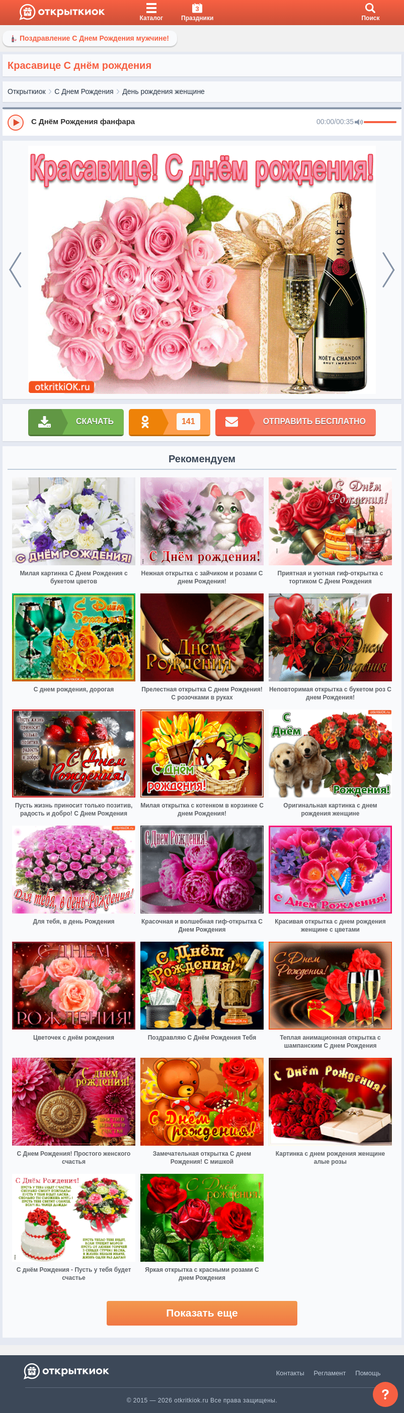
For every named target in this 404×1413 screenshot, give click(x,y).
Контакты (290, 1373)
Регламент (330, 1373)
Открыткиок (27, 91)
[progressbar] (380, 122)
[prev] (15, 270)
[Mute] (359, 123)
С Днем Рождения (83, 91)
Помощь (367, 1373)
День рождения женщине (163, 91)
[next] (388, 270)
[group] (202, 122)
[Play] (16, 123)
